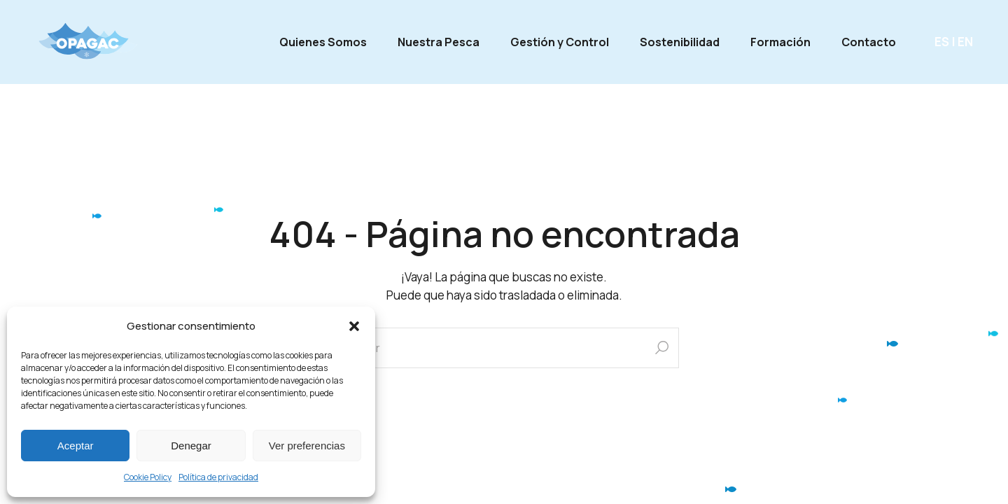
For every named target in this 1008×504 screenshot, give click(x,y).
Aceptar (75, 445)
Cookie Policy (148, 477)
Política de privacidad (218, 477)
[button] (354, 326)
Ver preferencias (307, 445)
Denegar (191, 445)
